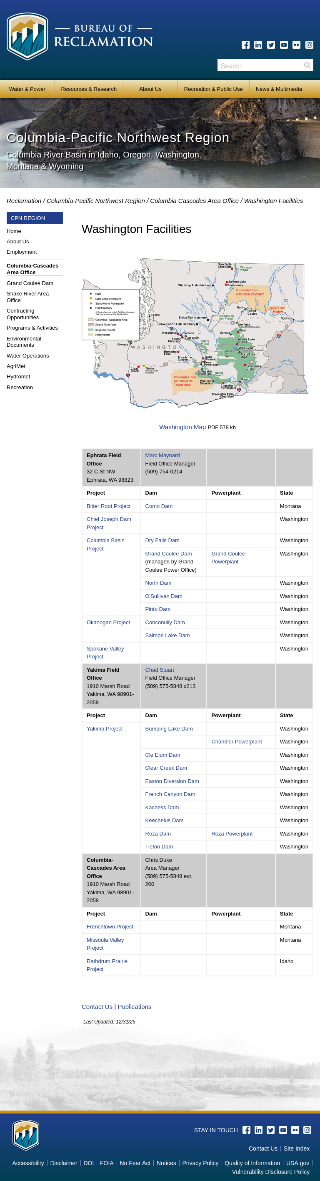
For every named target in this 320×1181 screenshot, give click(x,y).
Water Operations (28, 356)
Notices (166, 1163)
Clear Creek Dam (166, 768)
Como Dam (159, 506)
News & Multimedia (279, 89)
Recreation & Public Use (213, 89)
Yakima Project (104, 729)
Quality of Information (252, 1163)
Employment (22, 252)
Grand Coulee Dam (30, 283)
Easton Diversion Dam (172, 781)
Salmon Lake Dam (167, 635)
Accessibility (28, 1163)
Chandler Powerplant (236, 741)
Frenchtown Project (110, 926)
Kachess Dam (162, 807)
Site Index (297, 1148)
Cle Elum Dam (162, 755)
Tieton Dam (159, 846)
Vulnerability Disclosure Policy (271, 1171)
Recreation (20, 387)
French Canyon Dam (170, 794)
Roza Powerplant (231, 834)
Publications (134, 1006)
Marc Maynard (162, 455)
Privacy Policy (200, 1163)
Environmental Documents (24, 341)
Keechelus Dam (164, 820)
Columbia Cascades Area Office (194, 200)
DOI (88, 1163)
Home (14, 231)
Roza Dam (158, 834)
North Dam (158, 583)
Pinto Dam (158, 609)
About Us (150, 89)
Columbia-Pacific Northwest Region (96, 200)
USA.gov (297, 1163)
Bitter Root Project (109, 506)
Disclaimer (63, 1163)
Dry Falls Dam (162, 540)
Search (307, 65)
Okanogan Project (108, 622)
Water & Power (27, 89)
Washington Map (182, 426)
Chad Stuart (159, 670)
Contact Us (97, 1006)
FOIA (107, 1163)
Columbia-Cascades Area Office (32, 269)
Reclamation (24, 200)
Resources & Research (89, 89)
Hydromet (18, 376)
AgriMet (16, 366)
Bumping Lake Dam (169, 729)
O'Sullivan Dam (163, 596)
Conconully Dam (165, 622)
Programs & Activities (32, 328)
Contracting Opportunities (23, 314)
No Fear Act (135, 1163)
